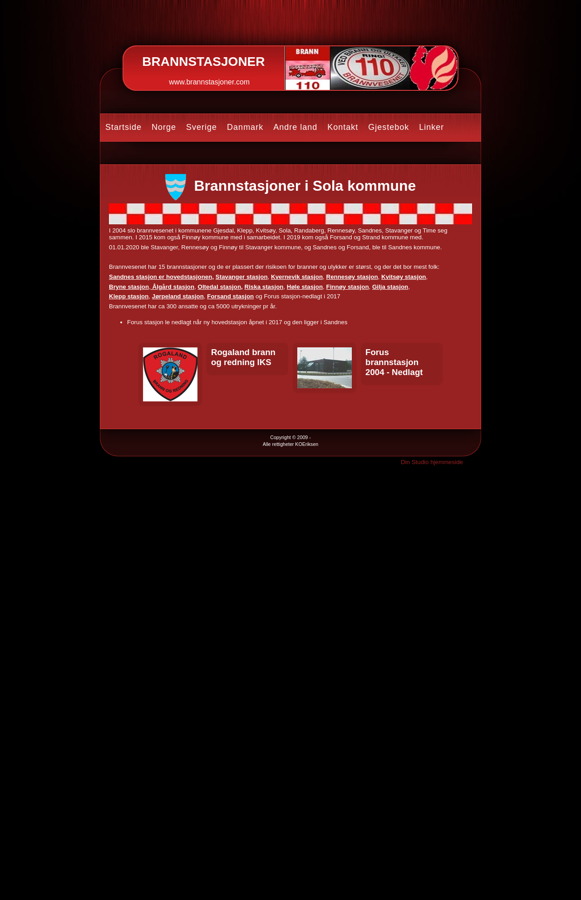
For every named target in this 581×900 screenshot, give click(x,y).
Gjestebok (388, 127)
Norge (164, 127)
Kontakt (342, 127)
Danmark (245, 127)
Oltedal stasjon (219, 286)
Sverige (201, 127)
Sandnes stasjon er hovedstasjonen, (161, 276)
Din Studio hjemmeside (432, 462)
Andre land (295, 127)
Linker (431, 127)
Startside (123, 127)
